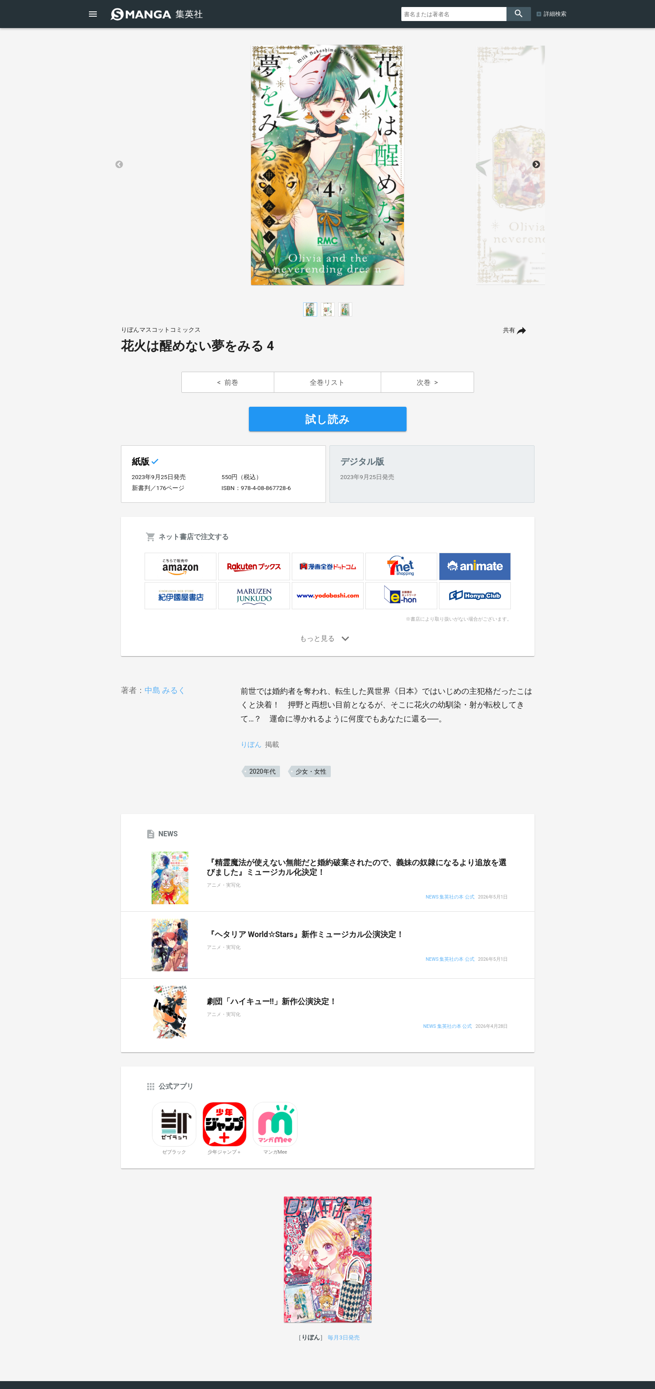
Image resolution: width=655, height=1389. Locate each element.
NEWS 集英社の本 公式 (450, 897)
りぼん (251, 744)
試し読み (327, 419)
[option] (328, 165)
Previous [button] (119, 165)
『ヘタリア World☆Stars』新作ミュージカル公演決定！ (305, 934)
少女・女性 (311, 771)
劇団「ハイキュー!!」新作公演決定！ (272, 1001)
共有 (509, 330)
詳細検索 (555, 14)
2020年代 (262, 771)
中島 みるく (165, 690)
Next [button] (536, 165)
